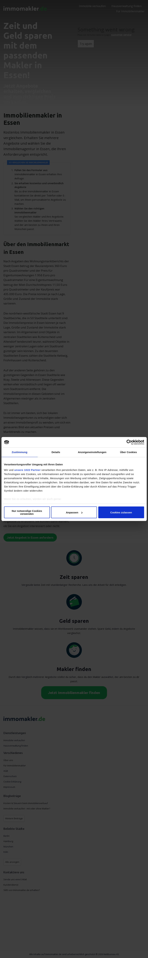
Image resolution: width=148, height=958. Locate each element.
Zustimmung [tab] (19, 452)
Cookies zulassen (121, 512)
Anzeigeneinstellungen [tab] (92, 452)
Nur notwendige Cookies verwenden (27, 512)
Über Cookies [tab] (128, 452)
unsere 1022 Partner (27, 469)
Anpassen (74, 512)
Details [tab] (56, 452)
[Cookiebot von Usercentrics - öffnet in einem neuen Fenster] (129, 442)
